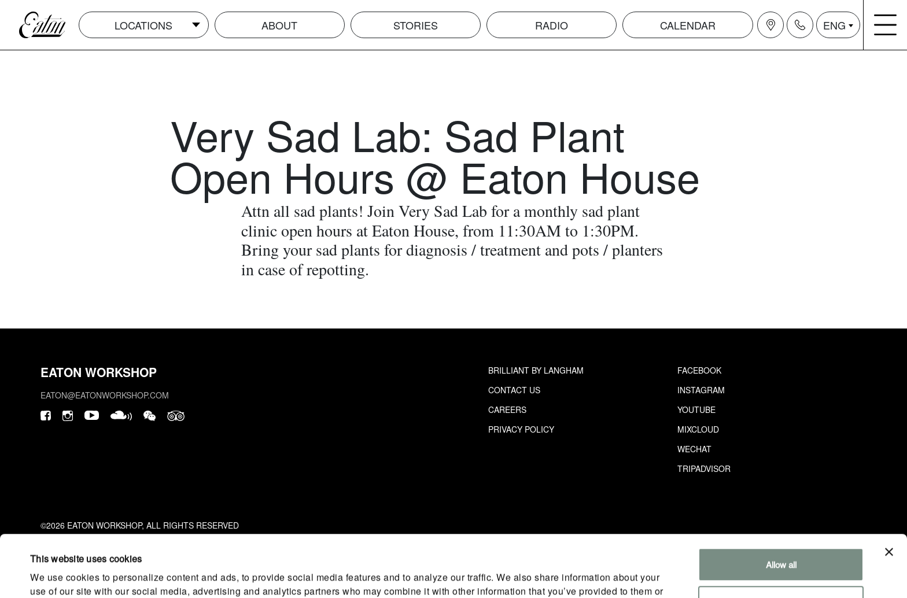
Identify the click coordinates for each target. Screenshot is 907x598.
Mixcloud (698, 429)
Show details (54, 575)
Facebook (699, 370)
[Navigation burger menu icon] (885, 24)
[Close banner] (889, 490)
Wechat (694, 449)
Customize (781, 540)
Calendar (688, 24)
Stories (415, 24)
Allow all (781, 503)
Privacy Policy (521, 429)
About (279, 24)
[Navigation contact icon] (800, 25)
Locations (143, 24)
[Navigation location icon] (770, 25)
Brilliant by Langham (536, 370)
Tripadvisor (704, 468)
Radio (551, 24)
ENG (834, 24)
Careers (507, 409)
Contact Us (514, 390)
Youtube (696, 409)
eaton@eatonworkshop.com (104, 395)
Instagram (701, 390)
